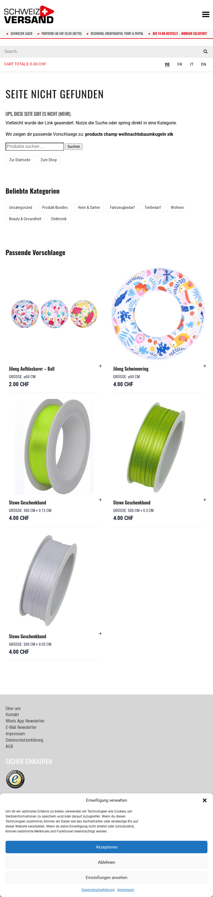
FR (180, 64)
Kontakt (12, 714)
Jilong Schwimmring (130, 368)
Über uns (13, 708)
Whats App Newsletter (25, 721)
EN (203, 64)
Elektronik (59, 219)
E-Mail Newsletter (21, 727)
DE (167, 64)
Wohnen (177, 207)
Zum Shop (48, 160)
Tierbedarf (153, 207)
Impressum (125, 890)
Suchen (73, 146)
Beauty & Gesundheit (25, 219)
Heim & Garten (89, 207)
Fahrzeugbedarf (122, 207)
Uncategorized (20, 207)
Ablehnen (106, 862)
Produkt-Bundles (55, 207)
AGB (9, 746)
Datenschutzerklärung (98, 890)
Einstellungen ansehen (106, 877)
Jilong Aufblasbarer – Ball (31, 368)
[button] (204, 800)
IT (191, 64)
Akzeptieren (107, 847)
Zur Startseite (20, 160)
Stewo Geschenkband (27, 502)
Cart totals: (25, 64)
